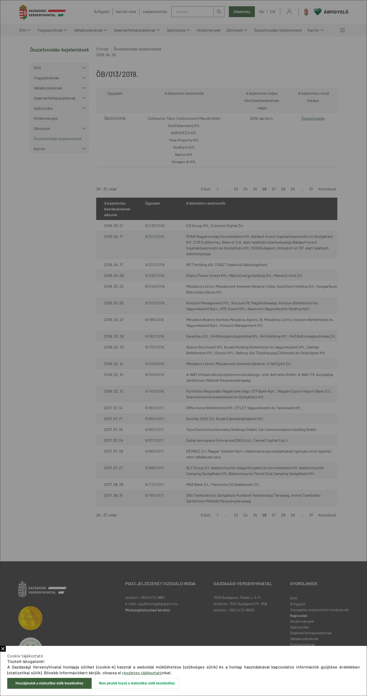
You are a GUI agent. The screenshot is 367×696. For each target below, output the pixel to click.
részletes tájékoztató (142, 672)
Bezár (3, 649)
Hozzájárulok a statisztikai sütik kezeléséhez (49, 683)
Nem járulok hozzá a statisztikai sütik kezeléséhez (137, 683)
